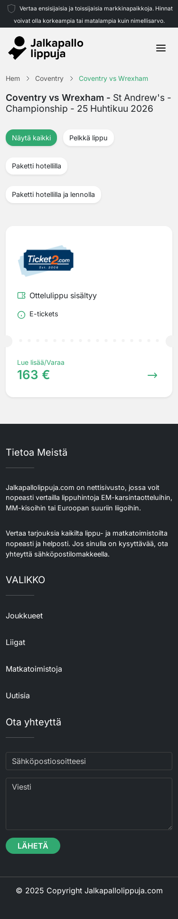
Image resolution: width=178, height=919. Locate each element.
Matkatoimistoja (34, 669)
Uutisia (18, 695)
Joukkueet (24, 615)
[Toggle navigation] (161, 48)
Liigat (15, 642)
